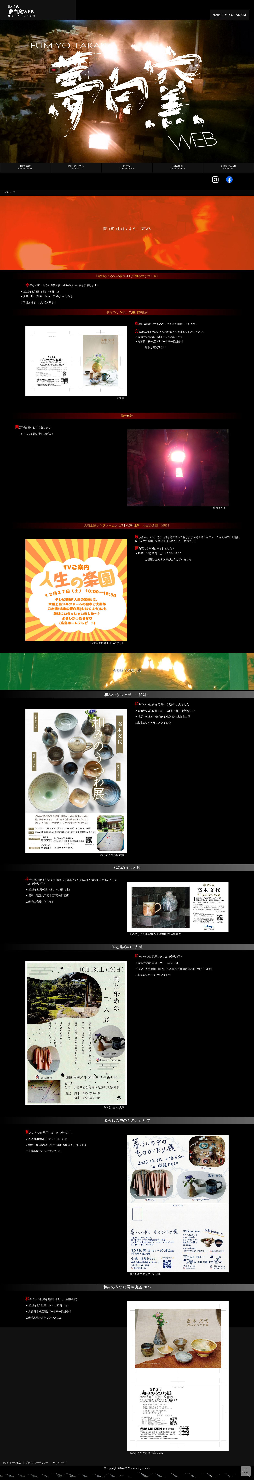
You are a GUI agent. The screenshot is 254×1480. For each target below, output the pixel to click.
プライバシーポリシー (36, 1462)
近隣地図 (177, 167)
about (229, 15)
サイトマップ (59, 1462)
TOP (246, 1472)
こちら (69, 296)
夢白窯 (127, 167)
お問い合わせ (228, 167)
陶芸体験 (25, 167)
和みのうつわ (76, 167)
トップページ (8, 192)
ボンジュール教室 (12, 1462)
